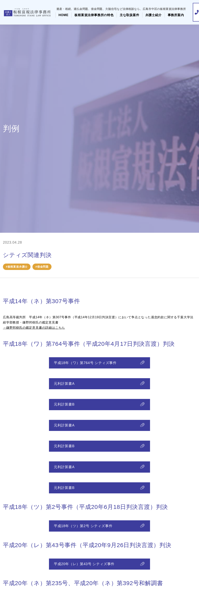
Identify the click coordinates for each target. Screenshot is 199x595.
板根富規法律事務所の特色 (94, 15)
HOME (63, 15)
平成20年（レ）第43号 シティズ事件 (84, 569)
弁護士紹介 (153, 15)
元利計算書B (64, 406)
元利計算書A (64, 385)
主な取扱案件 (129, 15)
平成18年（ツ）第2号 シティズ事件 (83, 531)
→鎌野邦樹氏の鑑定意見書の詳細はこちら (34, 327)
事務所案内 (176, 15)
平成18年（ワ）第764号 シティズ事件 (85, 363)
